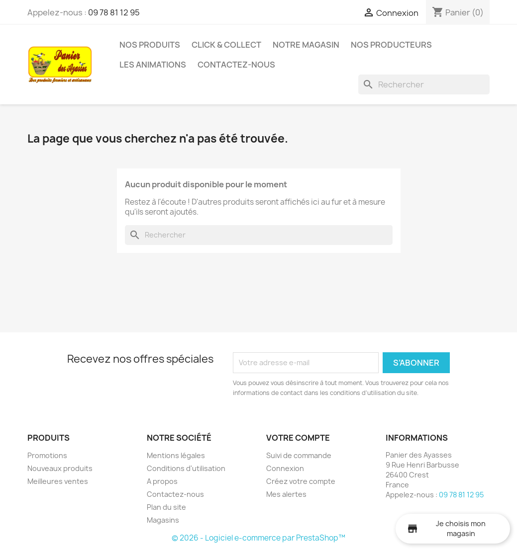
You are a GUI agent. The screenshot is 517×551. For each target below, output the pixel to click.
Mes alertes (286, 494)
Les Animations (152, 64)
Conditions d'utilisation (186, 468)
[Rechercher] (424, 84)
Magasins (163, 520)
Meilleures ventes (57, 481)
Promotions (47, 455)
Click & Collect (226, 44)
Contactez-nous (236, 64)
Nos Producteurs (391, 44)
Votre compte (298, 437)
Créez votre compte (300, 481)
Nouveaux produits (60, 468)
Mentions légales (176, 455)
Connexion (285, 468)
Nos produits (149, 44)
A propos (162, 481)
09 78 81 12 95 (114, 12)
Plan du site (166, 507)
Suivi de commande (298, 455)
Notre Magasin (306, 44)
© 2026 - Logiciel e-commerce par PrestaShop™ (258, 538)
